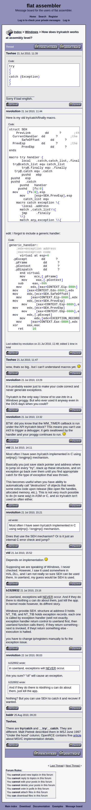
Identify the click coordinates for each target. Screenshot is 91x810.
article (77, 735)
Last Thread (57, 765)
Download (25, 806)
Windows (31, 32)
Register (53, 16)
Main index (11, 806)
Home (33, 16)
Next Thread (73, 765)
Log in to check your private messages (39, 20)
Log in (66, 20)
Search (42, 16)
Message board (74, 806)
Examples (57, 806)
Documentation (41, 806)
